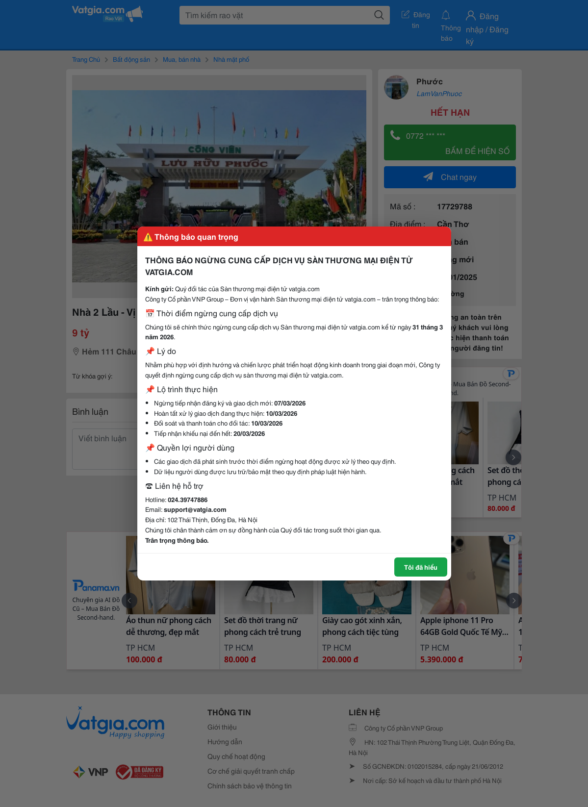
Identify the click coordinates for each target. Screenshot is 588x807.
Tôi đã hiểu (420, 566)
